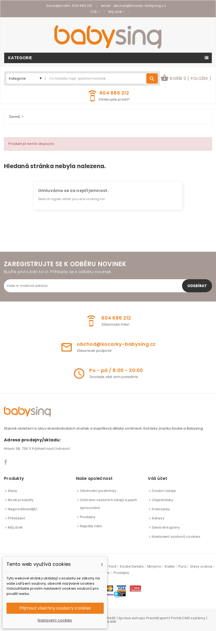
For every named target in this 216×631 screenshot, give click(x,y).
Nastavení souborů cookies (176, 536)
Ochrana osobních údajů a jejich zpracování (108, 503)
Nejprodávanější (22, 509)
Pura (182, 566)
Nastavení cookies (55, 620)
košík (185, 78)
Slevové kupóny (166, 527)
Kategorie (20, 58)
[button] (185, 78)
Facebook (6, 462)
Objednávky (162, 499)
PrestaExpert (157, 618)
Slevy (12, 490)
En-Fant (109, 566)
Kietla (170, 566)
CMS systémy (193, 618)
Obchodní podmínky (98, 490)
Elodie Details (132, 566)
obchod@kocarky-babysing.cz (139, 5)
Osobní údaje (164, 490)
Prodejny (88, 516)
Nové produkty (20, 499)
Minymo (154, 566)
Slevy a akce (201, 566)
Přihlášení (16, 518)
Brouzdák (108, 621)
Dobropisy (161, 509)
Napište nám (91, 526)
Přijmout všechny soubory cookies (55, 608)
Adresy (158, 518)
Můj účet (15, 527)
